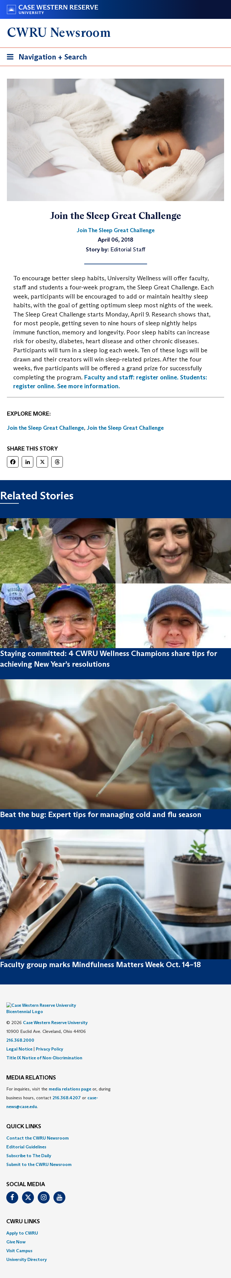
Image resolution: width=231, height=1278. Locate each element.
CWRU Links (23, 1212)
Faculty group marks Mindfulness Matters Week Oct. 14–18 (100, 964)
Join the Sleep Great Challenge (45, 427)
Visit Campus (19, 1241)
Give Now (15, 1232)
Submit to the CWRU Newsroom (39, 1155)
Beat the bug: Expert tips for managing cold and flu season (100, 814)
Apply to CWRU (22, 1223)
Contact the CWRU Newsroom (37, 1128)
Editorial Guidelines (26, 1137)
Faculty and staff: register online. (131, 377)
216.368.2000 (20, 1031)
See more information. (88, 386)
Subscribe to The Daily (28, 1146)
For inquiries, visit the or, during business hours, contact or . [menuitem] (58, 1088)
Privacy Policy (49, 1039)
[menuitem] (115, 1128)
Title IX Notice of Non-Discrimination (44, 1048)
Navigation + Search (45, 58)
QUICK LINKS (23, 1117)
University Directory (26, 1250)
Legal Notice (19, 1039)
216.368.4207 (66, 1088)
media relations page (70, 1079)
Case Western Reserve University (55, 1013)
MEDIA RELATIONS (31, 1068)
